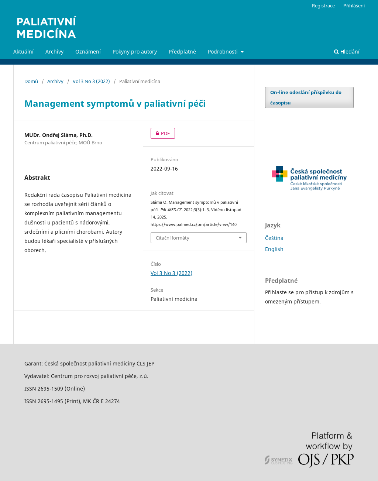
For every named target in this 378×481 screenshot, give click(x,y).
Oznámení (88, 51)
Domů (31, 81)
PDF (160, 133)
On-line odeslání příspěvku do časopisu (305, 97)
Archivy (54, 51)
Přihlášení (354, 5)
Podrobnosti (223, 51)
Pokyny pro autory (135, 51)
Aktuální (23, 51)
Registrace (323, 5)
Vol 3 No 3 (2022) (91, 81)
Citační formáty (172, 237)
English (274, 248)
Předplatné (182, 51)
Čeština (274, 237)
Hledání (347, 51)
